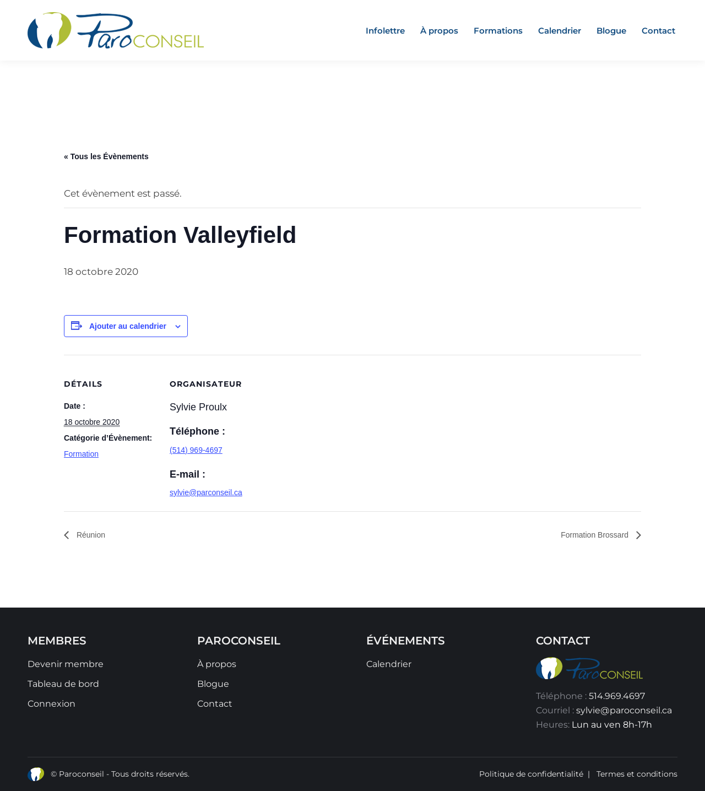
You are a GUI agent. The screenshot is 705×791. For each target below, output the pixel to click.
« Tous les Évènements (106, 156)
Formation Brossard (596, 534)
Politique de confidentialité (531, 774)
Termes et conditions (636, 774)
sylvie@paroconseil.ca (624, 710)
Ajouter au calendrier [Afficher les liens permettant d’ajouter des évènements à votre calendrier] (127, 326)
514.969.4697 (617, 696)
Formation (81, 453)
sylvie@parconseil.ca (206, 492)
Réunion (89, 534)
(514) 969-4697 (196, 450)
